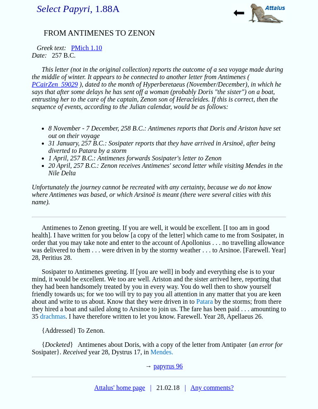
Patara (204, 301)
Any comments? (212, 387)
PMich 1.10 (86, 47)
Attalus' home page (119, 387)
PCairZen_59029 (55, 84)
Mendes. (162, 352)
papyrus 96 (168, 366)
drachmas (52, 316)
